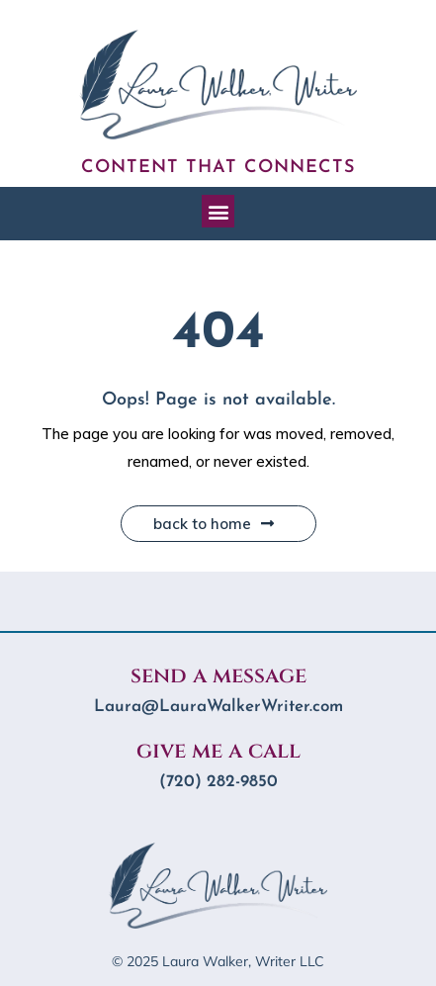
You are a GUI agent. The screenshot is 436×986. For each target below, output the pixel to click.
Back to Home (213, 523)
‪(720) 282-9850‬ (218, 781)
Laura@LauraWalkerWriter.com (218, 706)
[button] (218, 211)
